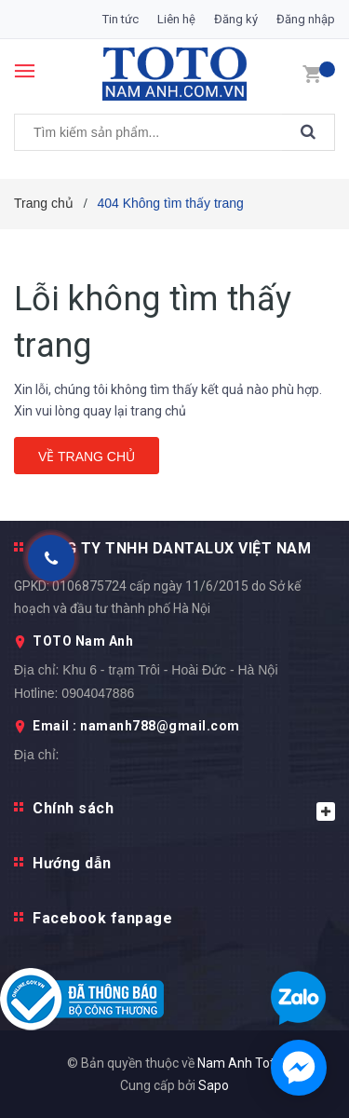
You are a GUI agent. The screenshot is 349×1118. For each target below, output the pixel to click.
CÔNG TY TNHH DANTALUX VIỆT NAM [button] (172, 548)
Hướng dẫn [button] (72, 863)
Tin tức (120, 19)
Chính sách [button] (184, 810)
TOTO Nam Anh (83, 641)
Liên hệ (176, 19)
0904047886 (97, 693)
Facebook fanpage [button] (102, 918)
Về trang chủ (86, 456)
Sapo (213, 1085)
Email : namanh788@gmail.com (136, 725)
